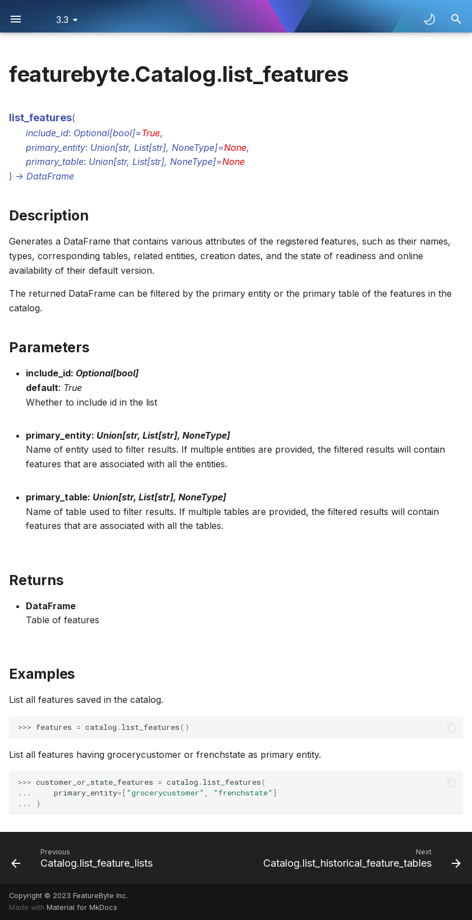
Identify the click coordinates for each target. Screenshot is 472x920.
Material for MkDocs (82, 907)
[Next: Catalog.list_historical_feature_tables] (360, 857)
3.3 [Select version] (62, 19)
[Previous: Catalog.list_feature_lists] (83, 857)
